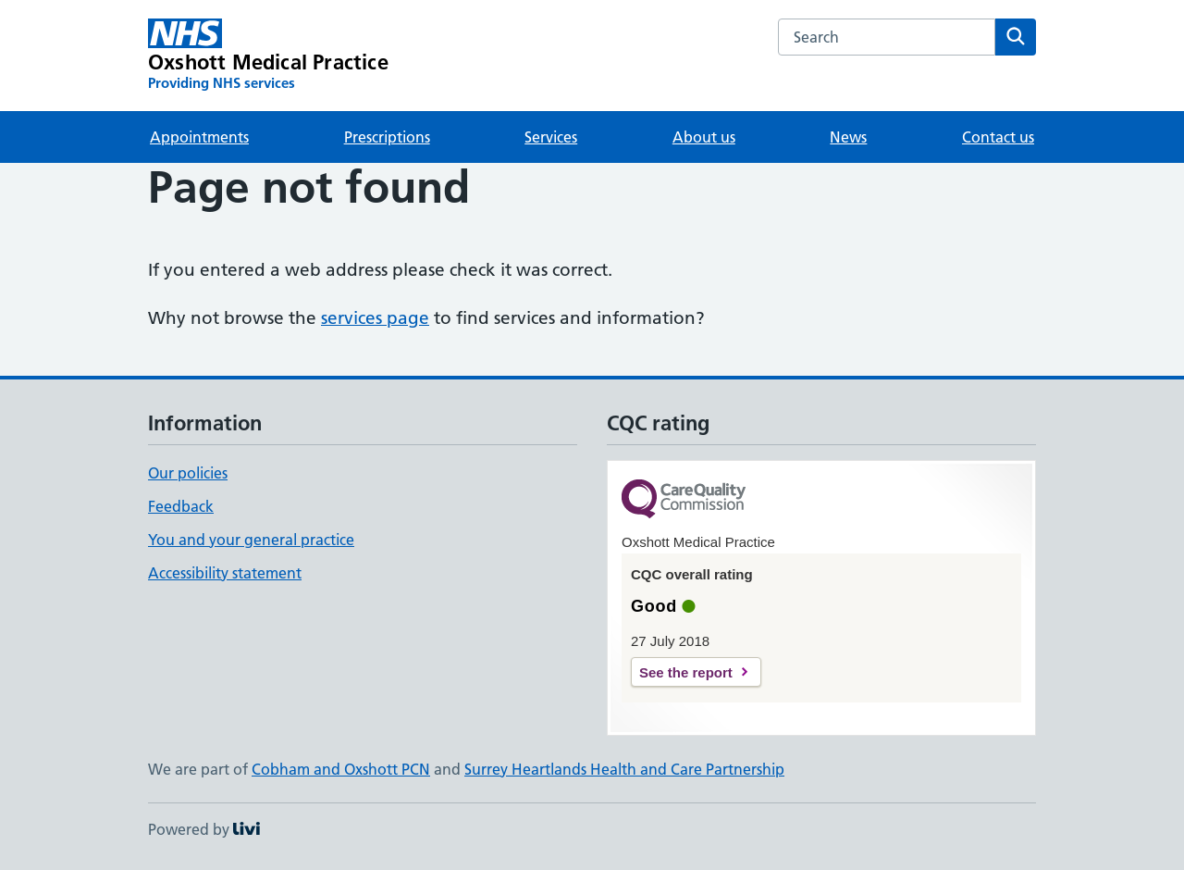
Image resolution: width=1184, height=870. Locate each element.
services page (375, 318)
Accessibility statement (225, 573)
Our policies (188, 473)
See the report (686, 672)
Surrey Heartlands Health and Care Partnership (624, 769)
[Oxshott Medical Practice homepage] (268, 56)
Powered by (204, 829)
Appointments (199, 137)
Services (550, 137)
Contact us (998, 137)
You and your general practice (251, 539)
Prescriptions (387, 137)
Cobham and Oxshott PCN (341, 769)
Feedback (181, 506)
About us (703, 137)
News (848, 137)
